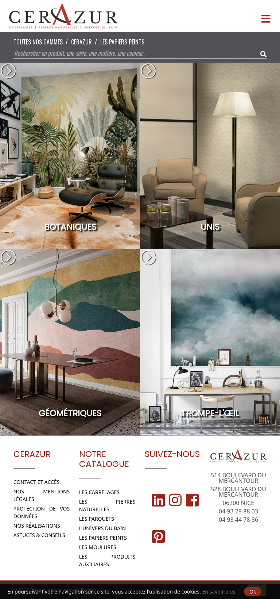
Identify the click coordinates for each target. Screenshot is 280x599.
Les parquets (96, 518)
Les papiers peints (122, 42)
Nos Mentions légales (41, 495)
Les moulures (97, 547)
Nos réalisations (36, 525)
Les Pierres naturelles (107, 505)
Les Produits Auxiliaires (107, 560)
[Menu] (266, 16)
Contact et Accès (36, 481)
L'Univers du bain (102, 528)
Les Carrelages (99, 492)
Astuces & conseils (39, 535)
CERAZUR (81, 42)
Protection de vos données (41, 512)
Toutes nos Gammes (38, 42)
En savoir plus (219, 591)
